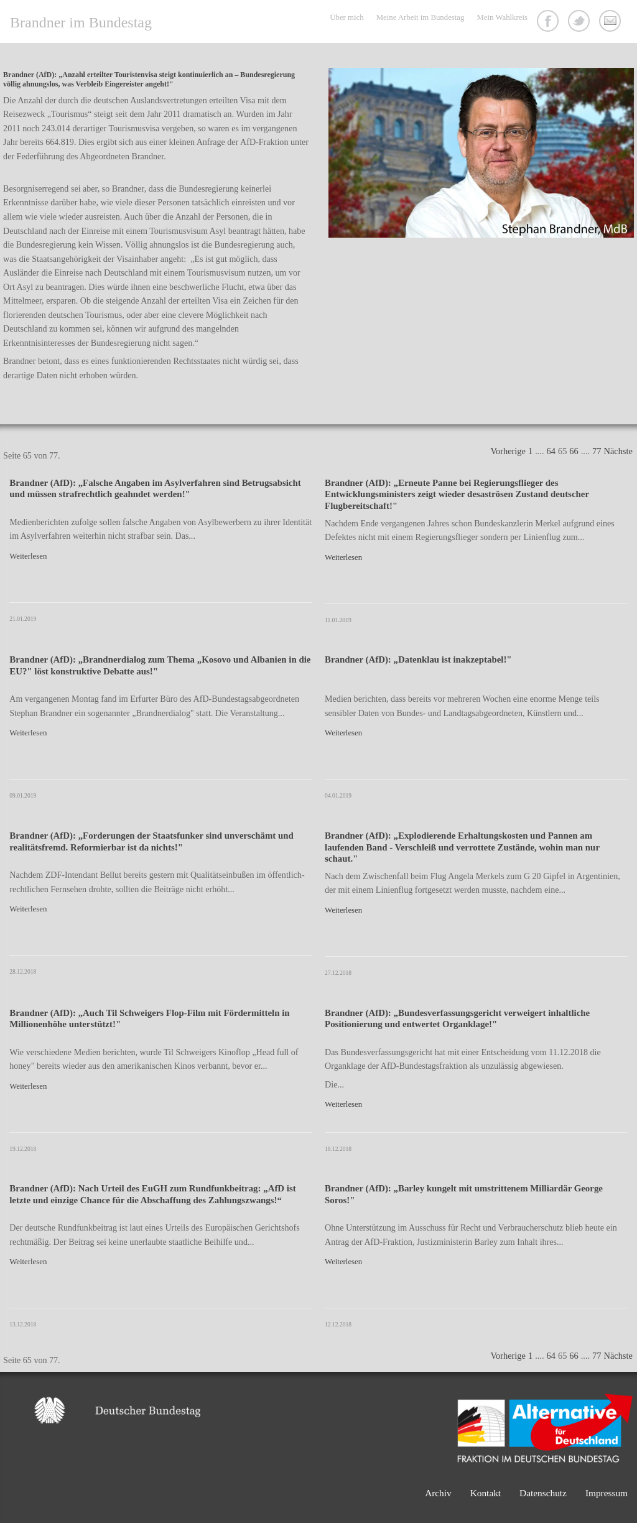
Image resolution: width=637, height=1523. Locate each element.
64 (551, 451)
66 (573, 451)
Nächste (618, 451)
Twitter (580, 22)
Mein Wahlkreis (502, 17)
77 (596, 451)
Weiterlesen (28, 556)
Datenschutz (543, 1493)
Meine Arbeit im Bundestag (420, 17)
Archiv (438, 1493)
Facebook (549, 22)
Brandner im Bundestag (81, 22)
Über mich (346, 17)
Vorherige (507, 451)
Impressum (606, 1493)
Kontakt (611, 22)
